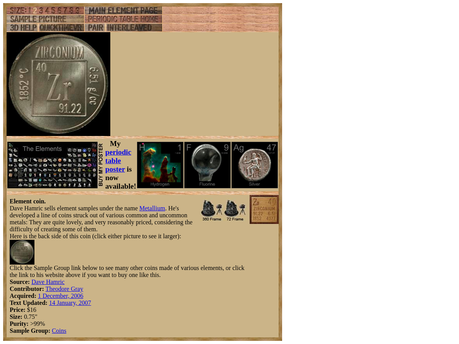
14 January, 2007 (70, 302)
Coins (59, 330)
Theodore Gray (64, 289)
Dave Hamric (48, 282)
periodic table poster (118, 160)
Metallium (152, 208)
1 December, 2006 (60, 295)
